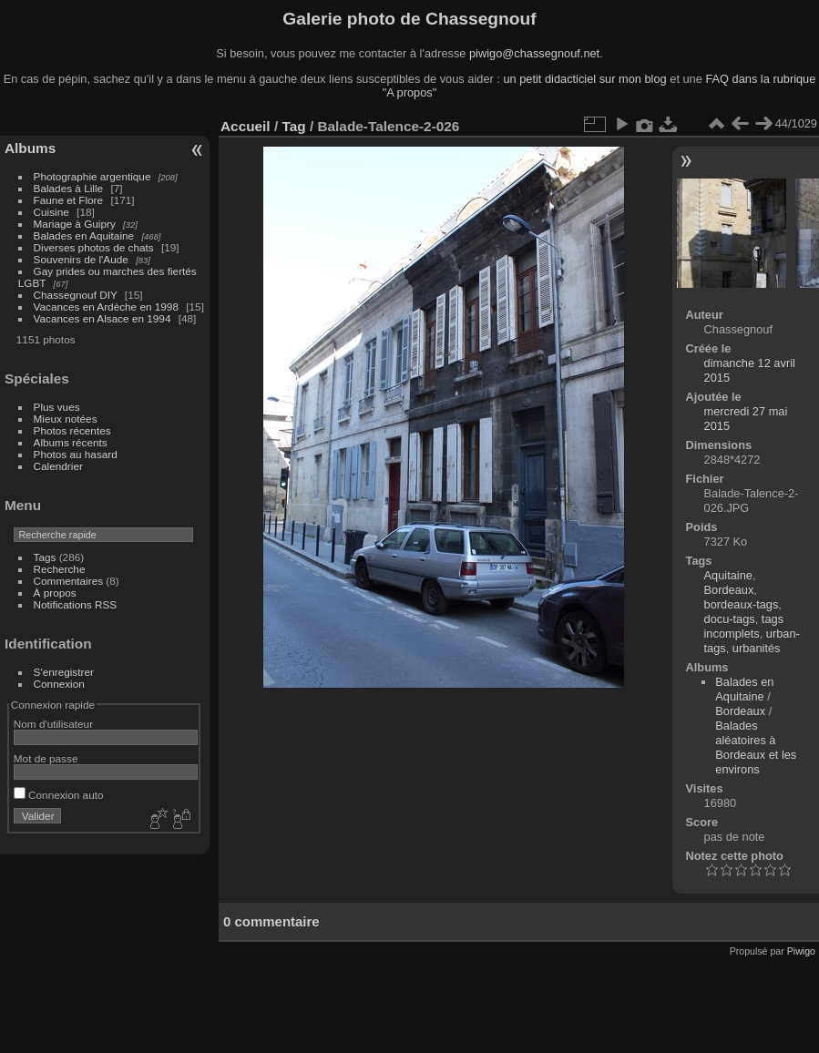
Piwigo (801, 951)
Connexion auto (59, 795)
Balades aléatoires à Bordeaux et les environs (755, 747)
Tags (45, 557)
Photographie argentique (92, 176)
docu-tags (729, 619)
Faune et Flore (69, 200)
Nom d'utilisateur (53, 724)
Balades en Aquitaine (84, 235)
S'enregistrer (64, 672)
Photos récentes (72, 430)
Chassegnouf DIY (76, 295)
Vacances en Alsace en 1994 (102, 318)
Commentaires (69, 581)
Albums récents (70, 442)
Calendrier (58, 466)
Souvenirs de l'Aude (81, 259)
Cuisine (51, 212)
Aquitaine (728, 575)
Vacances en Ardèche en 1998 (106, 306)
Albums (30, 148)
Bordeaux (729, 590)
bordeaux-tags (741, 604)
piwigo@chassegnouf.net (534, 53)
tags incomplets (744, 626)
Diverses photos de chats (94, 247)
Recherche (60, 569)
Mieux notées (65, 418)
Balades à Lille (69, 188)
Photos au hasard (76, 454)
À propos (55, 592)
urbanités (756, 648)
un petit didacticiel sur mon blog (584, 79)
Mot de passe (46, 758)
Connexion (59, 684)
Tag (293, 126)
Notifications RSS (76, 604)
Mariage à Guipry (75, 224)
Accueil (245, 126)
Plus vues (57, 407)
